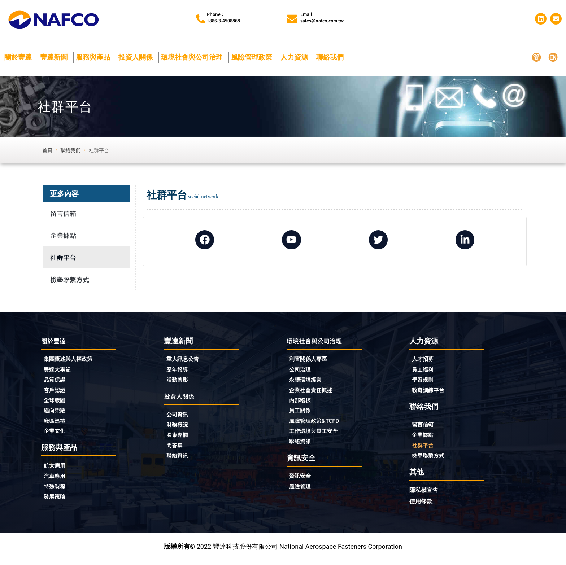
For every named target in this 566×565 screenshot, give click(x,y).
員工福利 (425, 370)
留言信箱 (63, 213)
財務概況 (181, 427)
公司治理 (304, 370)
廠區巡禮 (57, 424)
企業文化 (57, 435)
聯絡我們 (331, 57)
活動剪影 (179, 381)
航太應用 (58, 470)
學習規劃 (425, 381)
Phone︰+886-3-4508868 (223, 17)
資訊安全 (302, 481)
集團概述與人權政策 (73, 359)
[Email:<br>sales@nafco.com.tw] (292, 18)
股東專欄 (181, 438)
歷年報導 (179, 370)
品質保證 (57, 381)
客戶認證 (57, 392)
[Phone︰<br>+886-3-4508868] (200, 18)
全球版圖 (57, 403)
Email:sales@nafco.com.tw (322, 17)
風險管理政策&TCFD (319, 424)
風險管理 (302, 492)
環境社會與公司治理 (193, 57)
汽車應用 (58, 481)
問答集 (176, 449)
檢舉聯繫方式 (69, 279)
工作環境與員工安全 (318, 435)
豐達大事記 (60, 370)
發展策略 (57, 503)
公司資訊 (181, 416)
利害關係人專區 (312, 359)
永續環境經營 (308, 381)
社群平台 (63, 257)
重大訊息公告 (185, 359)
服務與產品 (95, 57)
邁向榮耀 (57, 414)
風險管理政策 (253, 57)
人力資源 (296, 57)
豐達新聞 (55, 57)
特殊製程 (57, 492)
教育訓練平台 (431, 392)
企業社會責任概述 (315, 392)
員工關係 (302, 414)
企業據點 (63, 235)
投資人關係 (137, 57)
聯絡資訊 (179, 460)
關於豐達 (19, 57)
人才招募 (425, 359)
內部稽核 (302, 403)
